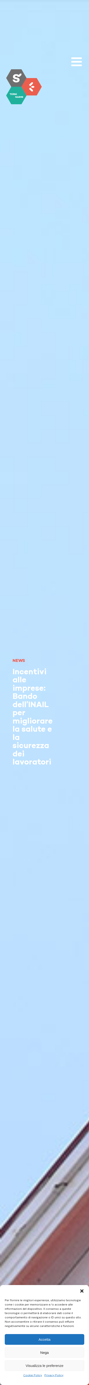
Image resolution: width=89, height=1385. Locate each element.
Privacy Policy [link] (53, 1375)
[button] (82, 1291)
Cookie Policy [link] (32, 1375)
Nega (44, 1352)
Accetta (44, 1339)
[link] (24, 86)
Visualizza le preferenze (44, 1366)
